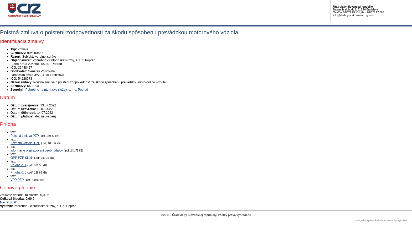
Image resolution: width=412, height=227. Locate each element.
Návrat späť (8, 202)
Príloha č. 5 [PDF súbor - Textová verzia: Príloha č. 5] (19, 172)
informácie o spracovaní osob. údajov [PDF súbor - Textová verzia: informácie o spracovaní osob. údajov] (37, 150)
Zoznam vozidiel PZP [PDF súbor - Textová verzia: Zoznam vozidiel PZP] (25, 143)
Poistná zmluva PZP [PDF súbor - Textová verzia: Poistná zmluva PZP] (25, 136)
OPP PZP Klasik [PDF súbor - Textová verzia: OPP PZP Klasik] (22, 158)
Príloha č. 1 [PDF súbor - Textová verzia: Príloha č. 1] (19, 165)
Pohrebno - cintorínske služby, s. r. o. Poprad (56, 89)
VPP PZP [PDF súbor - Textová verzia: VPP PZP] (17, 180)
